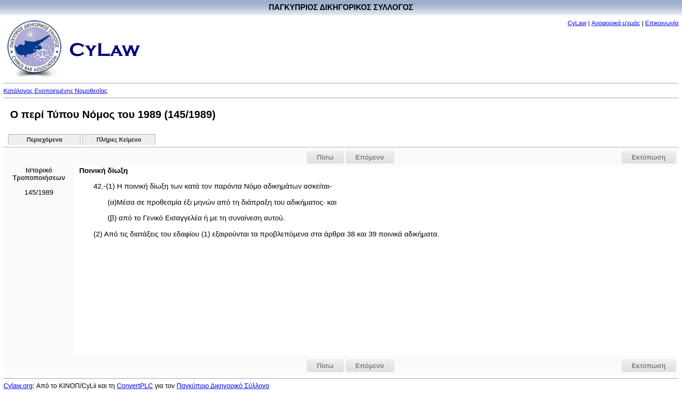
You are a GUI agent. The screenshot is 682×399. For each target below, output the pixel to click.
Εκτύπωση (649, 157)
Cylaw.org (17, 386)
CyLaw (576, 23)
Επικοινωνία (662, 23)
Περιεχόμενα (44, 139)
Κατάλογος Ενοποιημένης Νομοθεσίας (55, 90)
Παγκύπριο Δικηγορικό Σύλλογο (223, 386)
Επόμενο (370, 157)
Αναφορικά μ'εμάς (616, 23)
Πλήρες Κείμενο (119, 139)
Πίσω (325, 157)
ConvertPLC (135, 386)
